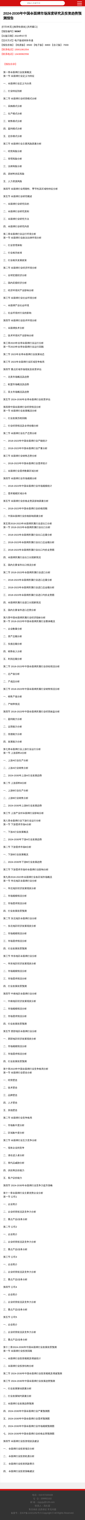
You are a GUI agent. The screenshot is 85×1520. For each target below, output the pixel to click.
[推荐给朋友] (19, 26)
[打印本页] (7, 26)
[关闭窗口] (32, 26)
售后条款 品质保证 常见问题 (42, 1509)
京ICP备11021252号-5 (31, 1513)
